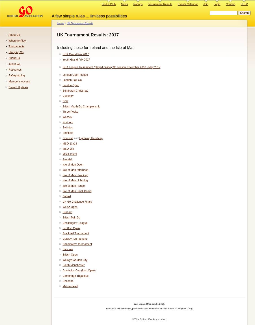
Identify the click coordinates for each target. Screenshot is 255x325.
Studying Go (16, 52)
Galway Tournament (75, 238)
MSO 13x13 (70, 143)
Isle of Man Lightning (75, 180)
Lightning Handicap (91, 138)
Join (205, 4)
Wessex (67, 117)
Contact (230, 4)
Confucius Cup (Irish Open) (79, 270)
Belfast (67, 196)
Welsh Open (70, 207)
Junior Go (14, 63)
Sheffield (68, 132)
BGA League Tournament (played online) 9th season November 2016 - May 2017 (111, 67)
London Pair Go (72, 80)
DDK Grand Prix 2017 (76, 54)
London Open (71, 85)
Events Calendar (188, 4)
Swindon (68, 127)
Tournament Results (160, 4)
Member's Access (19, 81)
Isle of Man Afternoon (75, 170)
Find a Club (109, 4)
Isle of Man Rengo (74, 185)
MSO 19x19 (70, 154)
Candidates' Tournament (77, 244)
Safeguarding (17, 75)
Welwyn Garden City (75, 260)
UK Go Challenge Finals (77, 201)
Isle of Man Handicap (75, 175)
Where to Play (17, 40)
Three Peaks (70, 111)
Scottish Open (71, 228)
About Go (14, 34)
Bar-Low (68, 249)
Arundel (67, 159)
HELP (244, 4)
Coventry (68, 95)
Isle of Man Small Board (77, 191)
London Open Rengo (75, 74)
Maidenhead (70, 286)
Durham (67, 212)
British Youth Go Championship (81, 106)
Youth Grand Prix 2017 (76, 59)
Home (60, 23)
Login (217, 4)
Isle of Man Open (73, 164)
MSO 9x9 (68, 148)
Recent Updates (18, 87)
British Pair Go (71, 217)
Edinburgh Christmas (75, 90)
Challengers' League (75, 222)
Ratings (138, 4)
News (124, 4)
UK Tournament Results (80, 23)
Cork (65, 101)
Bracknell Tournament (76, 233)
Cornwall (68, 138)
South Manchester (74, 265)
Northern (68, 122)
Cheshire (68, 281)
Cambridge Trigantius (76, 275)
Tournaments (16, 46)
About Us (14, 58)
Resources (15, 69)
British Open (70, 254)
